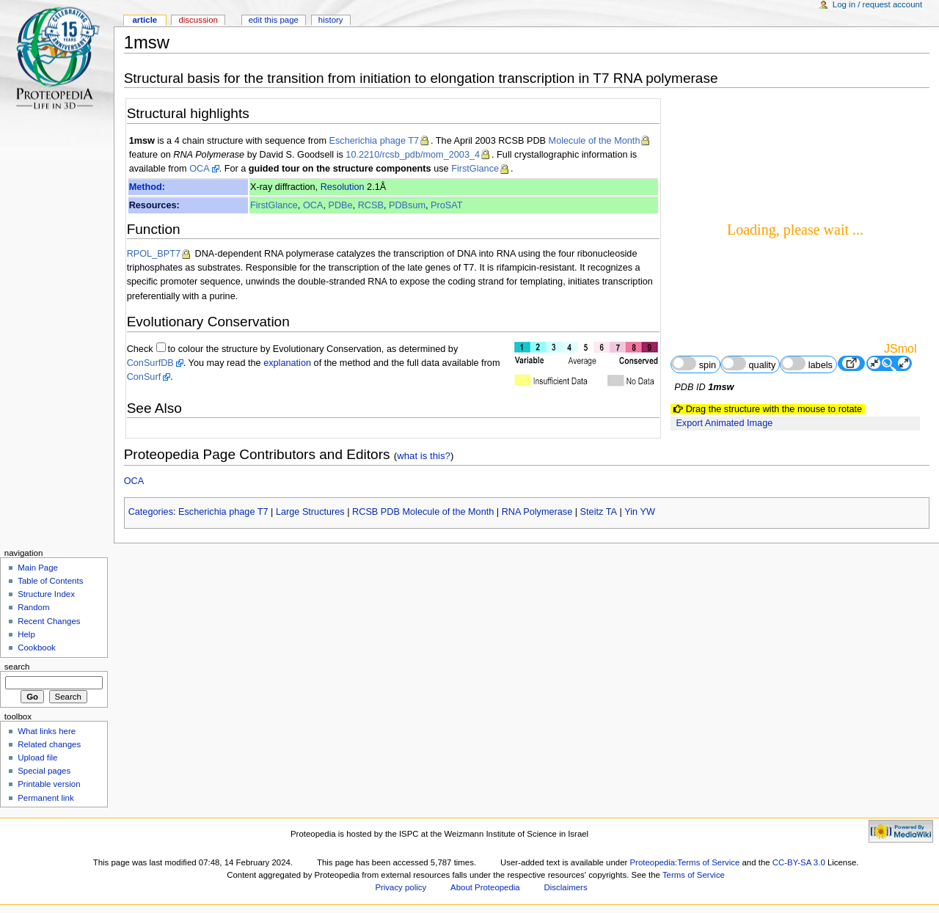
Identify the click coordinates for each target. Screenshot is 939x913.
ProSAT (446, 205)
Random (33, 607)
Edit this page (274, 19)
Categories (150, 512)
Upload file (37, 757)
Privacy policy (400, 887)
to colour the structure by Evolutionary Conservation (274, 349)
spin (693, 363)
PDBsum (407, 205)
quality (748, 363)
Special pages (44, 770)
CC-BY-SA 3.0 (798, 862)
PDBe (340, 205)
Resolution (343, 187)
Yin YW (639, 512)
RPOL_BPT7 (153, 254)
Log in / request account (877, 4)
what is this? (423, 455)
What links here (47, 731)
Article (144, 19)
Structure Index (46, 594)
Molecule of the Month (594, 141)
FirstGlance (475, 169)
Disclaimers (566, 887)
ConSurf (144, 377)
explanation (287, 363)
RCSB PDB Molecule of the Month (423, 512)
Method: (147, 187)
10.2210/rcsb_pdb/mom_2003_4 (413, 155)
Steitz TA (598, 512)
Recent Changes (49, 621)
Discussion (197, 19)
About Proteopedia (485, 887)
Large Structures (310, 512)
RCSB (371, 205)
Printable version (49, 784)
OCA (199, 169)
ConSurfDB (150, 363)
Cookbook (37, 647)
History (330, 19)
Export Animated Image (724, 423)
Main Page (38, 567)
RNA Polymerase (537, 512)
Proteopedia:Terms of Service (684, 862)
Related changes (49, 744)
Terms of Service (693, 874)
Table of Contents (50, 580)
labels (807, 363)
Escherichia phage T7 (374, 141)
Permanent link (45, 797)
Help (26, 634)
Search (17, 666)
